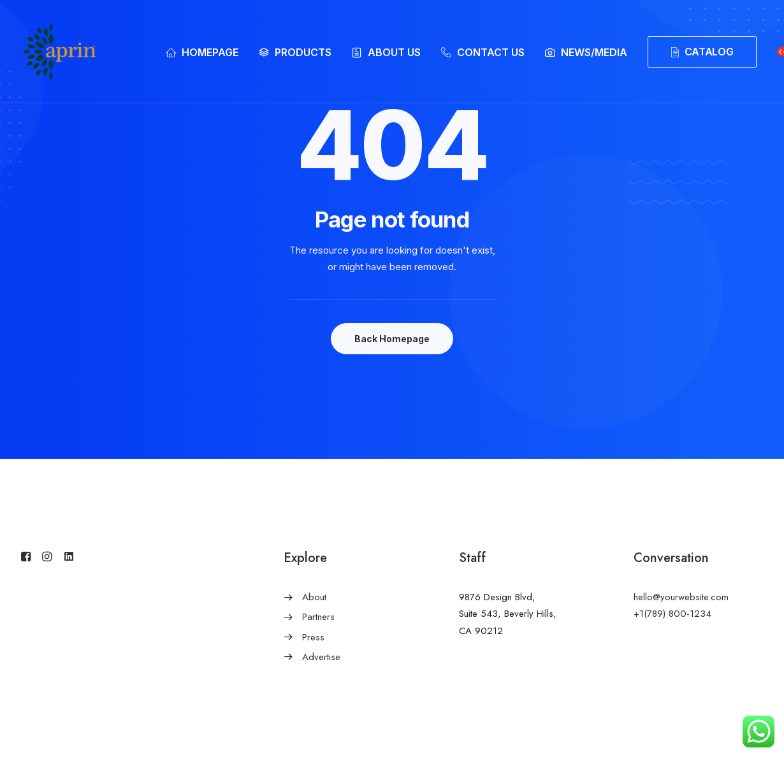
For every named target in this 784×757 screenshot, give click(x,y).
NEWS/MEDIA (594, 52)
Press (313, 637)
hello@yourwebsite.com (681, 597)
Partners (318, 617)
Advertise (321, 657)
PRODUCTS (303, 52)
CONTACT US (491, 52)
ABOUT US (394, 52)
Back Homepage (392, 338)
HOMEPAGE (210, 52)
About (314, 597)
